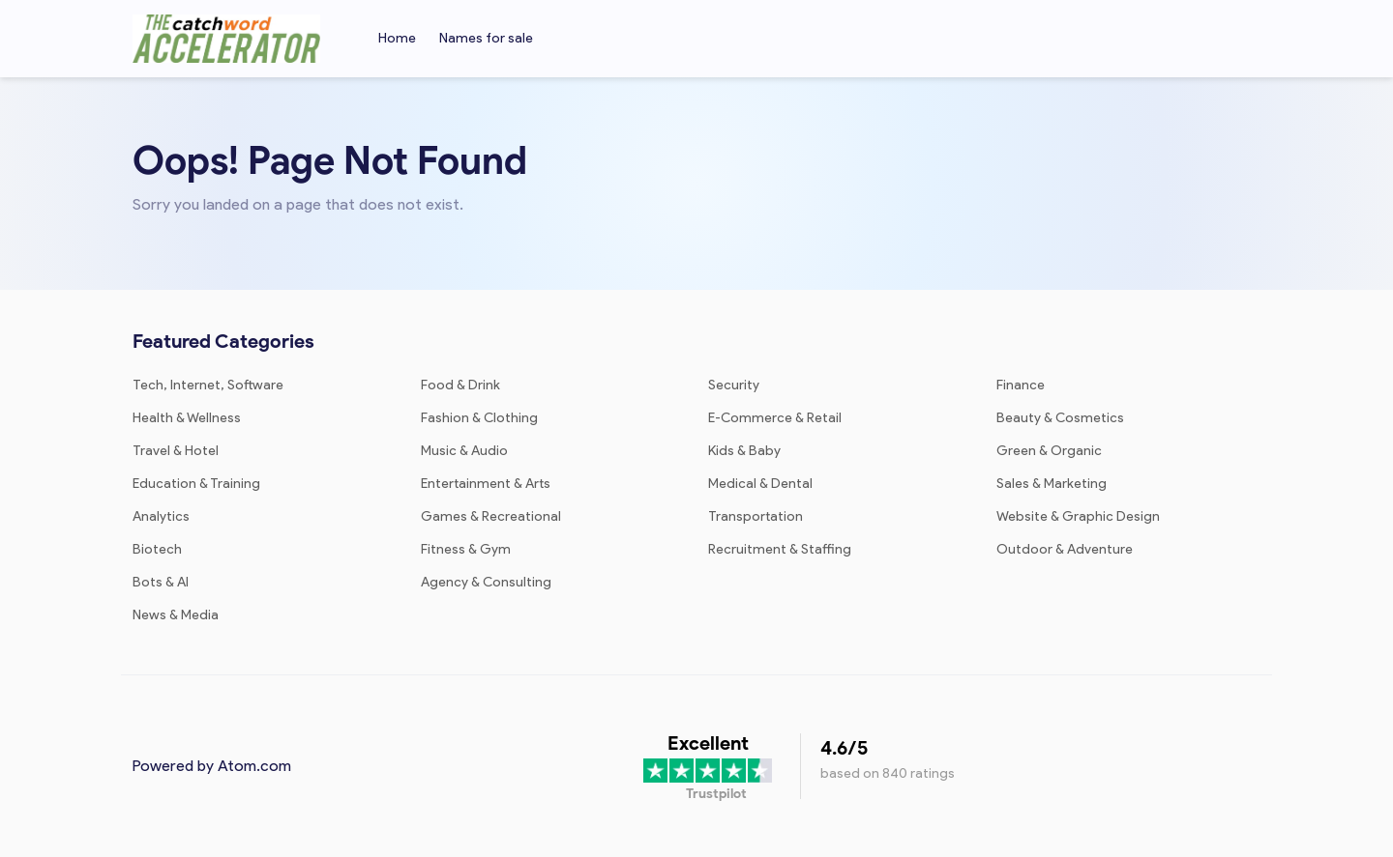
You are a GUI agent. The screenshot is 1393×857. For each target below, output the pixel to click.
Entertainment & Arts (485, 483)
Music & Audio (464, 451)
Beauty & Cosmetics (1060, 418)
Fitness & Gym (466, 549)
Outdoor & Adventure (1064, 549)
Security (733, 385)
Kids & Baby (744, 451)
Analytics (161, 516)
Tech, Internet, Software (208, 385)
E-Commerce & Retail (775, 418)
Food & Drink (460, 385)
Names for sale (486, 38)
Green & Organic (1049, 451)
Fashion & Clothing (479, 418)
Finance (1020, 385)
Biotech (157, 549)
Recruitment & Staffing (779, 549)
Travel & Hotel (176, 451)
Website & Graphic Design (1078, 516)
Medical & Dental (760, 483)
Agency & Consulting (486, 582)
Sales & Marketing (1051, 483)
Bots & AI (161, 582)
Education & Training (196, 483)
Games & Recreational (491, 516)
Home (397, 38)
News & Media (176, 615)
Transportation (755, 516)
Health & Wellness (187, 418)
